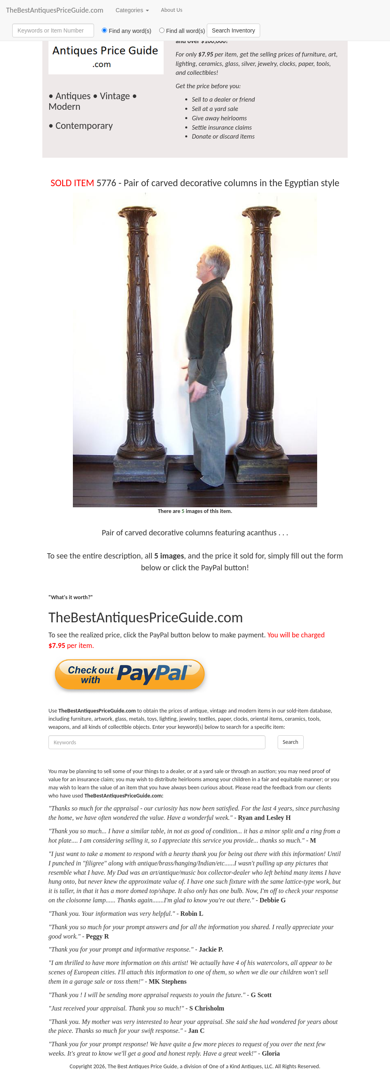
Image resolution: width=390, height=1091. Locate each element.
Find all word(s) (179, 31)
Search (290, 742)
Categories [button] (132, 10)
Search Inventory (233, 30)
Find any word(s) (123, 31)
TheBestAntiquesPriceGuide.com (54, 10)
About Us (172, 10)
